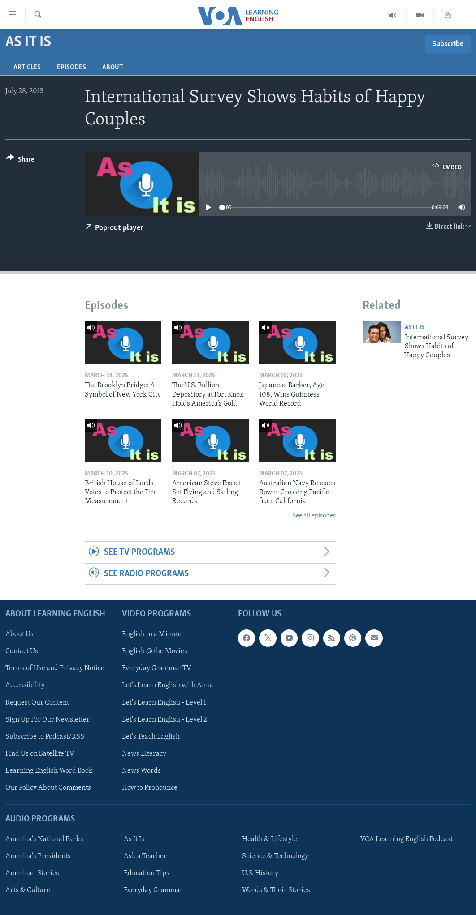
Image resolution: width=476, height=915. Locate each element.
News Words (141, 770)
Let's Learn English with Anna (167, 685)
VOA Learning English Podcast (406, 839)
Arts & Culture (27, 890)
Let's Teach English (151, 736)
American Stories (32, 873)
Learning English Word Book (49, 770)
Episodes (71, 67)
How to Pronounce (149, 787)
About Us (19, 634)
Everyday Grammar (153, 890)
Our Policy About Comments (48, 787)
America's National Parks (44, 839)
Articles (27, 67)
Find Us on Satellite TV (39, 753)
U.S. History (260, 873)
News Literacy (144, 753)
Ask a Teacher (145, 856)
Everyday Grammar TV (156, 668)
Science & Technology (275, 856)
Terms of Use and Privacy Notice (54, 668)
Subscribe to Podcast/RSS (44, 736)
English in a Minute (152, 634)
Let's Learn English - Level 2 (164, 719)
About (112, 67)
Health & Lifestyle (269, 839)
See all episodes (314, 516)
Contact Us (21, 651)
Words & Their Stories (276, 890)
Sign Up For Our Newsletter (47, 719)
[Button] (20, 161)
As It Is (414, 327)
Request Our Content (37, 702)
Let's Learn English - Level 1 (164, 702)
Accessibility (25, 685)
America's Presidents (38, 856)
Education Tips (146, 873)
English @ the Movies (154, 651)
